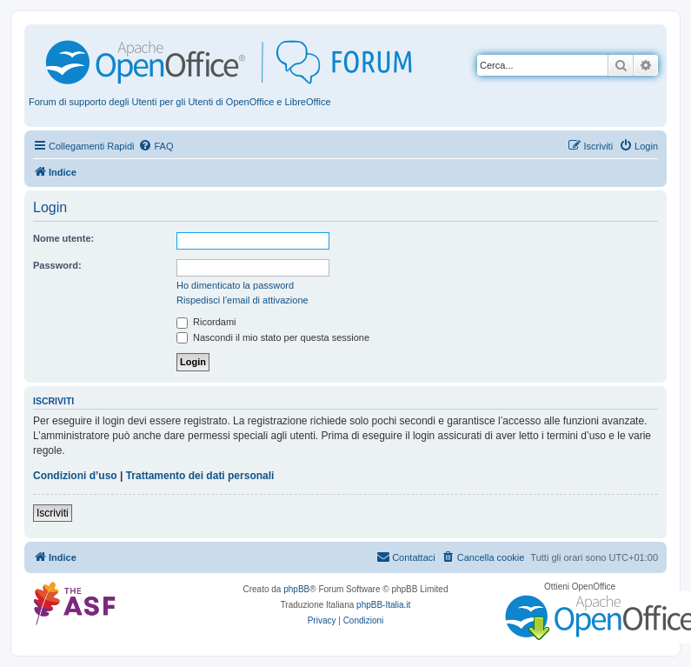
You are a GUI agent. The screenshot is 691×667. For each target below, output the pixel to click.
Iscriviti (53, 513)
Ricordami (206, 322)
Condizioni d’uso (75, 476)
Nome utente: (63, 238)
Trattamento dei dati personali (200, 476)
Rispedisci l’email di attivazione (242, 300)
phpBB (296, 589)
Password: (57, 265)
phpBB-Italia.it (383, 605)
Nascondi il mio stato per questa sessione (272, 337)
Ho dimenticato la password (235, 285)
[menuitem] (155, 146)
